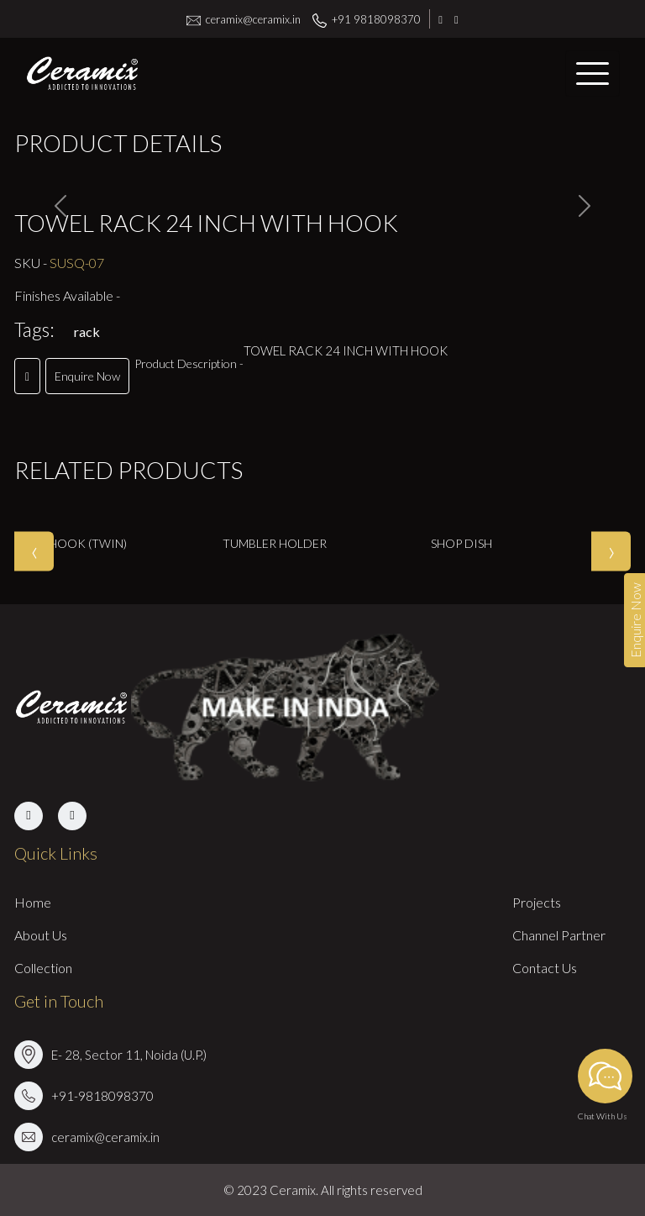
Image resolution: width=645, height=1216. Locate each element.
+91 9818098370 (366, 19)
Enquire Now (87, 376)
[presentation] (34, 551)
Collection (43, 968)
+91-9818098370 (102, 1095)
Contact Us (544, 968)
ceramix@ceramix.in (243, 19)
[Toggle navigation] (592, 73)
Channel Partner (559, 935)
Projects (536, 902)
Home (32, 902)
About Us (40, 935)
